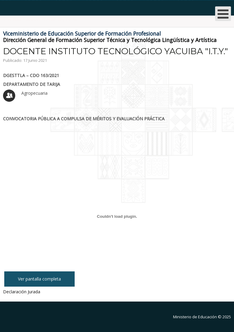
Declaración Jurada (21, 292)
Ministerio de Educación (195, 317)
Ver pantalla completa (39, 279)
